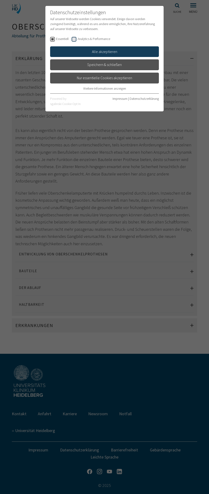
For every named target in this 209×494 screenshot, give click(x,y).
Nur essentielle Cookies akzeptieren (104, 77)
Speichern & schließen (104, 64)
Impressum (120, 98)
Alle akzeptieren (104, 51)
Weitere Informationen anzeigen (104, 88)
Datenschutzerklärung (144, 98)
